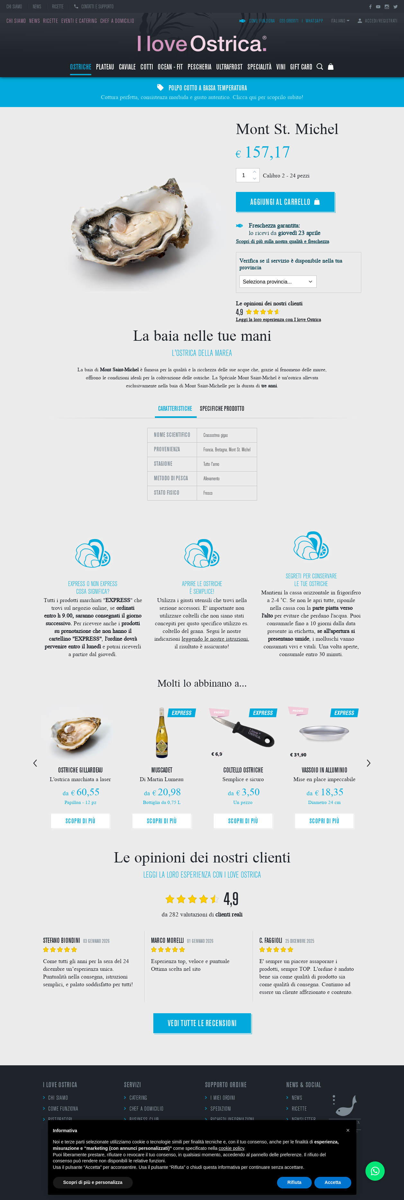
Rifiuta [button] (294, 1182)
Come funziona (257, 21)
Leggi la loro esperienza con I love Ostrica (278, 319)
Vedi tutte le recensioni (202, 1024)
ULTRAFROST (229, 67)
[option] (202, 468)
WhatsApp (314, 21)
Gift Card (301, 67)
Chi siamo (14, 7)
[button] (348, 1130)
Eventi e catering (79, 21)
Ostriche (80, 67)
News (37, 7)
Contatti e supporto (93, 7)
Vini (280, 67)
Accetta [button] (333, 1182)
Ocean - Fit (170, 67)
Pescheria (199, 67)
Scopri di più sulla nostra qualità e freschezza (282, 241)
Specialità (259, 67)
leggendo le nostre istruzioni (215, 638)
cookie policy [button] (231, 1148)
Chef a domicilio (117, 21)
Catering (135, 1098)
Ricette (57, 7)
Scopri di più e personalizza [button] (92, 1182)
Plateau (105, 67)
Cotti (146, 67)
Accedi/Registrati (378, 21)
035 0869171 (289, 21)
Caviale (127, 67)
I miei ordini (220, 1098)
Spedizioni (218, 1108)
